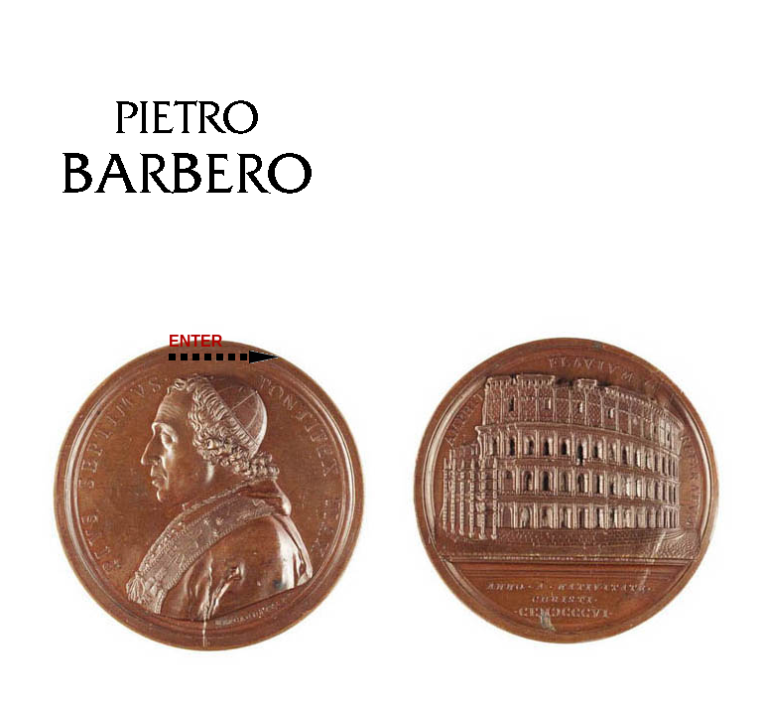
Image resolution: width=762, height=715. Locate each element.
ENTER (224, 348)
